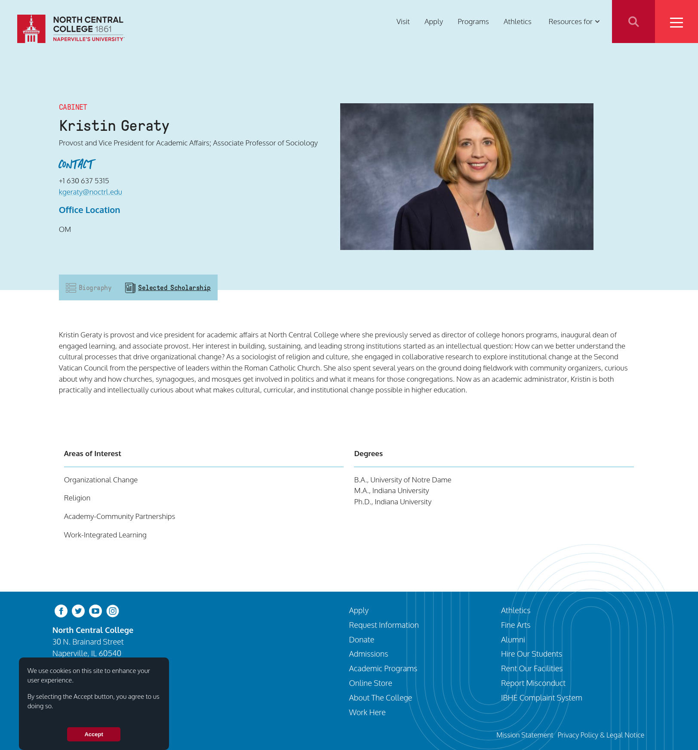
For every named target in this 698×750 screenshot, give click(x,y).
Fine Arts (516, 625)
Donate (362, 639)
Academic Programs (383, 668)
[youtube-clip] (95, 610)
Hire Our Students (531, 653)
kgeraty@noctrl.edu (90, 191)
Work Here (367, 712)
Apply (433, 21)
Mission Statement (524, 734)
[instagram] (112, 610)
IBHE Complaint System (541, 697)
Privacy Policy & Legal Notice (600, 734)
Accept (93, 734)
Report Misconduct (533, 683)
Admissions (368, 653)
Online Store (371, 683)
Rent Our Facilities (532, 668)
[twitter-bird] (78, 610)
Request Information (384, 625)
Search (633, 21)
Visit (403, 21)
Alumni (513, 639)
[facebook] (61, 610)
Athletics (518, 21)
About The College (380, 697)
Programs (473, 21)
